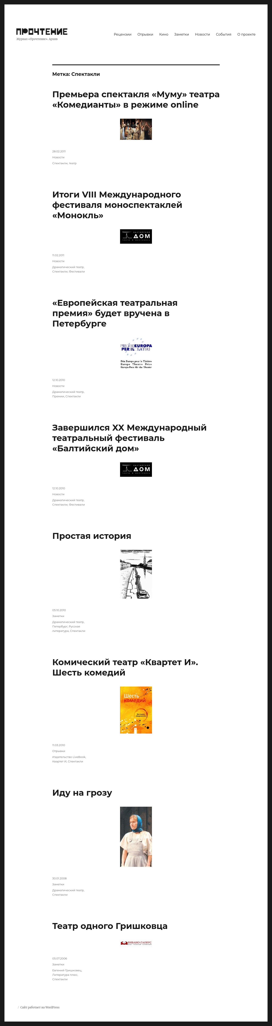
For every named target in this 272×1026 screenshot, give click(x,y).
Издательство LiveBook (68, 757)
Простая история (91, 536)
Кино (163, 34)
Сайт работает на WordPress (40, 1007)
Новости (202, 34)
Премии (58, 396)
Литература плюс (65, 974)
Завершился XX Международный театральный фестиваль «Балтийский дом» (129, 437)
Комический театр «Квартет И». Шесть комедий (125, 667)
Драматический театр (68, 267)
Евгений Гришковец (66, 970)
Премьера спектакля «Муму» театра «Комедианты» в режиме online (136, 99)
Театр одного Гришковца (110, 926)
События (223, 34)
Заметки (181, 34)
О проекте (246, 34)
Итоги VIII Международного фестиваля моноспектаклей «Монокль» (117, 204)
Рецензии (122, 34)
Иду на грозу (82, 792)
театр (72, 163)
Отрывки (145, 34)
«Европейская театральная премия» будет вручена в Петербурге (115, 313)
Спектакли (60, 163)
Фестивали (77, 271)
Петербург (59, 626)
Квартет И (59, 761)
